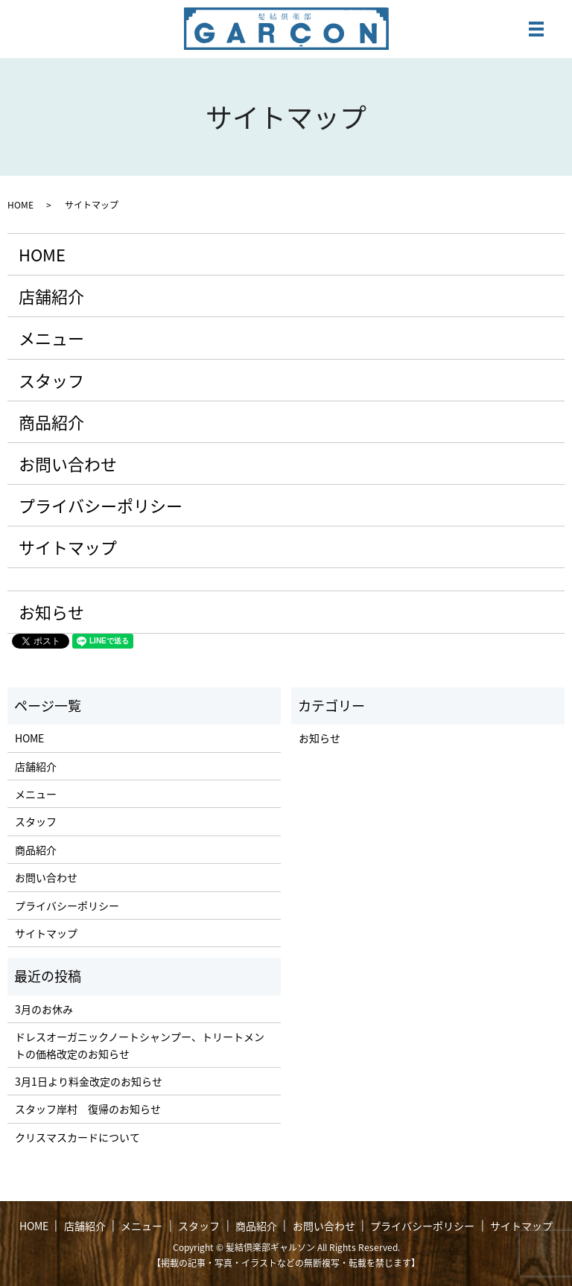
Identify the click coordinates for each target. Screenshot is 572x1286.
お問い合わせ (68, 463)
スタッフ (51, 380)
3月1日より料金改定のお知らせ (88, 1081)
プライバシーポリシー (100, 505)
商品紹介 (51, 422)
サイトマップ (68, 547)
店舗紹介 (51, 296)
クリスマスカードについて (77, 1137)
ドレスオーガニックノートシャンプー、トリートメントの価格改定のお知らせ (139, 1044)
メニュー (51, 337)
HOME (20, 204)
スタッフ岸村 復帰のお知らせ (88, 1108)
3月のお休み (44, 1009)
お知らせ (51, 611)
